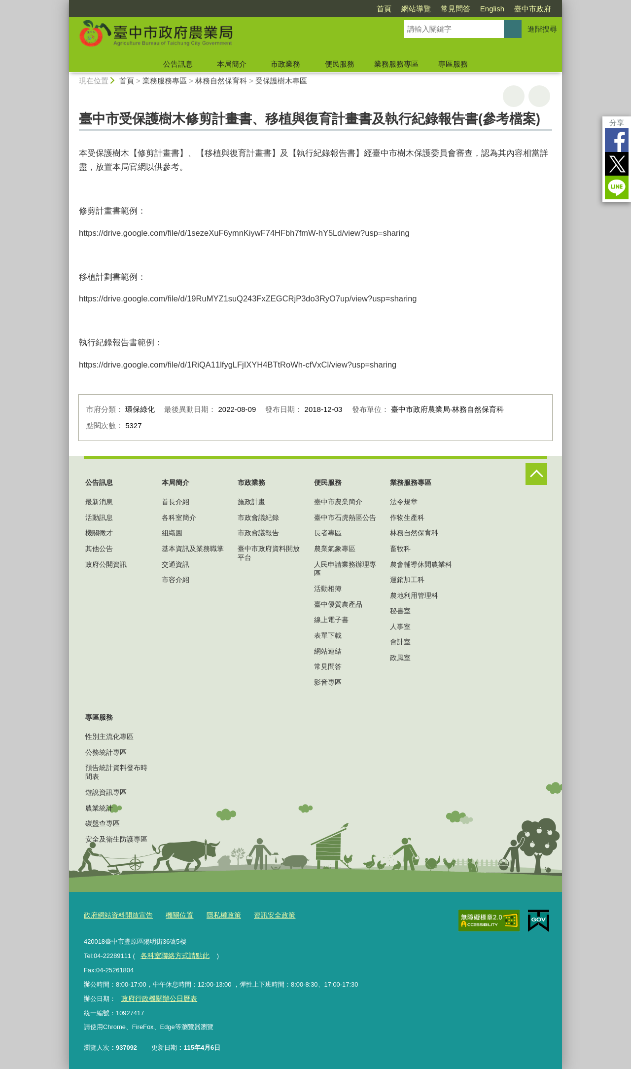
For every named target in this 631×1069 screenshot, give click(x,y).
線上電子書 (331, 620)
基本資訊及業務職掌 (193, 549)
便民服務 (339, 64)
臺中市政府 (532, 8)
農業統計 (99, 808)
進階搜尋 (542, 29)
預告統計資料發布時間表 (116, 772)
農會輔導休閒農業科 (421, 564)
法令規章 (404, 502)
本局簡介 (231, 64)
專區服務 (453, 64)
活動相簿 (328, 588)
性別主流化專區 (109, 736)
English (492, 8)
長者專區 (328, 533)
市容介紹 (175, 580)
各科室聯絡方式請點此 (172, 954)
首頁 (384, 8)
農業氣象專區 (334, 549)
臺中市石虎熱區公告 (345, 517)
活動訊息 (99, 517)
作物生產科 (407, 517)
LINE (617, 187)
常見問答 (455, 8)
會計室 (400, 642)
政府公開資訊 (106, 564)
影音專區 (328, 682)
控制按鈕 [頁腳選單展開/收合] (536, 474)
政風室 (400, 658)
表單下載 (328, 635)
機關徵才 (99, 533)
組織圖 (172, 533)
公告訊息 (178, 64)
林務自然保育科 (221, 80)
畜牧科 (400, 549)
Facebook (617, 140)
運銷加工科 (407, 580)
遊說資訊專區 (106, 792)
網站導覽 (416, 8)
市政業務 (285, 64)
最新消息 (99, 502)
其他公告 (99, 549)
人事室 (400, 626)
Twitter (617, 164)
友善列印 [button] (514, 96)
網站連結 (328, 651)
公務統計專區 (106, 752)
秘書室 (400, 611)
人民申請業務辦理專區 (345, 568)
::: (65, 4)
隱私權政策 (216, 914)
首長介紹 (175, 502)
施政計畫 (251, 502)
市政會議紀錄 (258, 517)
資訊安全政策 (264, 914)
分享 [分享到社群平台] (616, 122)
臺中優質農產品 (338, 604)
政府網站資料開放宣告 (116, 914)
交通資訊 (175, 564)
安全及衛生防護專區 (116, 839)
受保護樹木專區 (281, 80)
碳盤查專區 (102, 823)
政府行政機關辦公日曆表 (156, 996)
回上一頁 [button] (539, 96)
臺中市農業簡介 (338, 502)
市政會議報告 (258, 533)
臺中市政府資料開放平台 (269, 553)
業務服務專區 (396, 64)
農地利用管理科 (414, 595)
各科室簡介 (179, 517)
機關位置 (173, 914)
